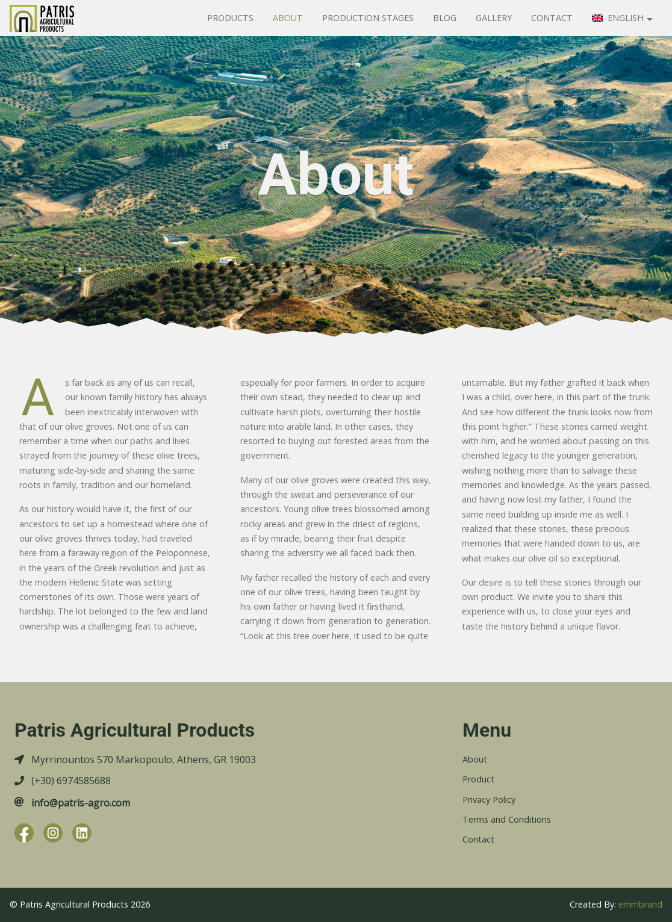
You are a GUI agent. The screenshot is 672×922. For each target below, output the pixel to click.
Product (478, 779)
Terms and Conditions (506, 819)
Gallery (494, 17)
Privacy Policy (488, 799)
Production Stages (368, 17)
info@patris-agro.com (80, 803)
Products (230, 17)
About (288, 17)
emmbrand (640, 904)
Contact (552, 17)
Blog (444, 17)
